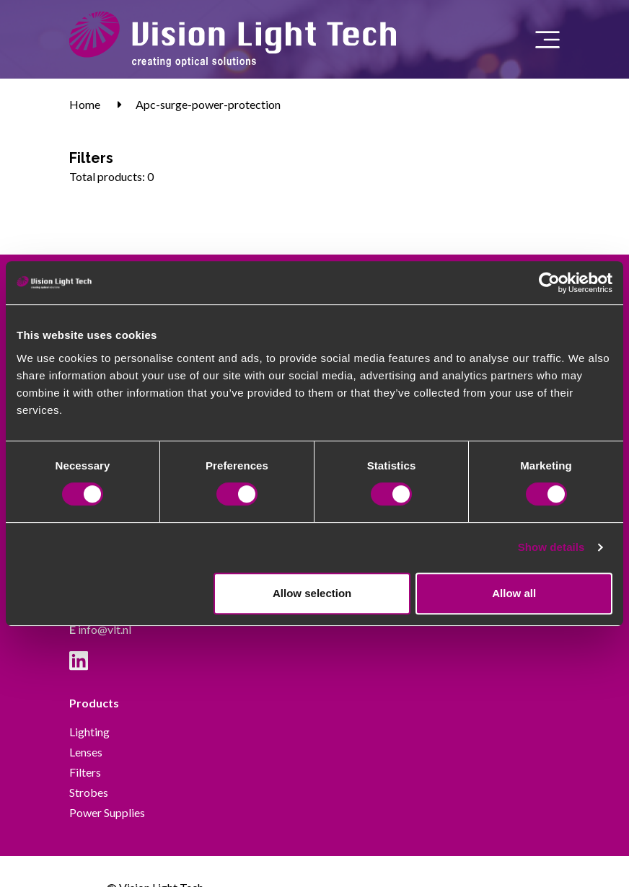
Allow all (514, 593)
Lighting (89, 731)
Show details (551, 547)
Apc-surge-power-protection (208, 104)
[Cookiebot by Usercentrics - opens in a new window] (549, 283)
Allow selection (312, 593)
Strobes (88, 792)
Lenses (85, 752)
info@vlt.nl (100, 629)
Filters (85, 772)
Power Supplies (107, 812)
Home (84, 104)
